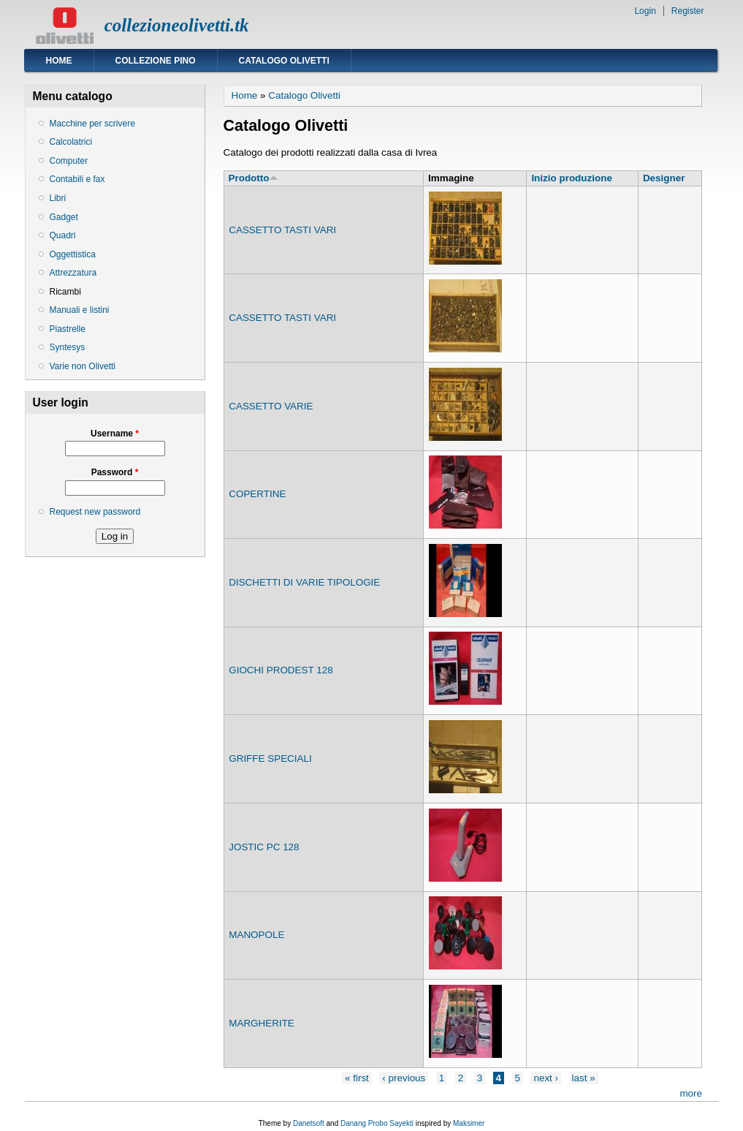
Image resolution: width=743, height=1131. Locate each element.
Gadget (64, 217)
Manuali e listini (80, 310)
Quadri (63, 235)
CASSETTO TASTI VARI (282, 229)
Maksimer (468, 1123)
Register (687, 11)
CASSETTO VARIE (271, 406)
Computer (69, 161)
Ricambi (65, 292)
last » (583, 1078)
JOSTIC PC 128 (264, 846)
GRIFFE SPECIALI (270, 758)
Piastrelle (67, 329)
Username (115, 433)
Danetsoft (308, 1123)
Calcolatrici (71, 142)
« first (357, 1078)
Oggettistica (73, 254)
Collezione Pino (155, 61)
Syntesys (67, 347)
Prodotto (254, 178)
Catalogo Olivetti (284, 61)
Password (115, 472)
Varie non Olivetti (83, 366)
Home (59, 61)
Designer (664, 178)
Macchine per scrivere (92, 123)
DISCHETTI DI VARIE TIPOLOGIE (304, 582)
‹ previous (403, 1078)
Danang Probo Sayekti (377, 1123)
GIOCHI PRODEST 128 (280, 670)
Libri (58, 198)
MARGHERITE (261, 1023)
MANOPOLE (256, 934)
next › (545, 1078)
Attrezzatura (73, 273)
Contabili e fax (77, 179)
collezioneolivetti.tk (176, 25)
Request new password (95, 512)
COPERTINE (257, 493)
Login (644, 11)
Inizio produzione (571, 178)
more (690, 1093)
